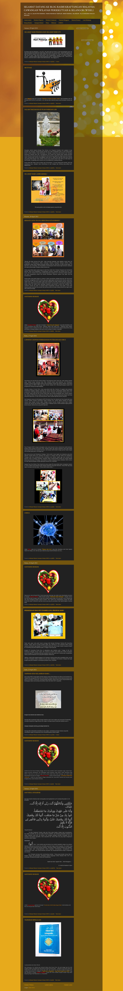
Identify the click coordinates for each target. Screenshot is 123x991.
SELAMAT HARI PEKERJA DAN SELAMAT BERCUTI (42, 32)
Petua (47, 23)
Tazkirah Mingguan (64, 20)
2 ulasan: (58, 61)
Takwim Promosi (76, 20)
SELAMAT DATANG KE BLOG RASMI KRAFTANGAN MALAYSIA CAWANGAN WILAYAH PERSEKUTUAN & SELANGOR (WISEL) (59, 8)
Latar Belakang (87, 20)
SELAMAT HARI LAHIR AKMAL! (35, 174)
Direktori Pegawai (38, 20)
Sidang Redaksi (28, 23)
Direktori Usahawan (51, 20)
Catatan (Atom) (31, 987)
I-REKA (61, 23)
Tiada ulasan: (58, 103)
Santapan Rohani (39, 23)
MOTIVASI (28, 68)
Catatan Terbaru (29, 985)
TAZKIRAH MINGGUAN (32, 920)
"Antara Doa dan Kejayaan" (53, 325)
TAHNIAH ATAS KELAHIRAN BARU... (37, 674)
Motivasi (53, 23)
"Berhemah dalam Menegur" (57, 596)
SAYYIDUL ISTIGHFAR (32, 792)
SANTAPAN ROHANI (31, 296)
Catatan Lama (68, 985)
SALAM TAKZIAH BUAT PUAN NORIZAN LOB (40, 109)
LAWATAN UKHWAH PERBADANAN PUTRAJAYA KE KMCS (45, 340)
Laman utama (27, 20)
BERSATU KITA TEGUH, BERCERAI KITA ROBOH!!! (42, 220)
